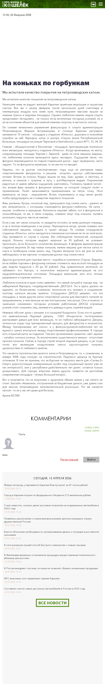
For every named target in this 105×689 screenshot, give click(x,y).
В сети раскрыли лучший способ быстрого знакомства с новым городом (45, 545)
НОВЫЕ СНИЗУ (92, 427)
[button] (5, 459)
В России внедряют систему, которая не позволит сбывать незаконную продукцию (51, 568)
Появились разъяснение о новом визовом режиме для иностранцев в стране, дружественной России (48, 520)
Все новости (52, 602)
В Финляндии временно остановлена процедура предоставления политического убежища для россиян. (49, 556)
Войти (91, 459)
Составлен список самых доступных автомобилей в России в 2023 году (44, 588)
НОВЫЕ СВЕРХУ (91, 431)
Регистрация (69, 459)
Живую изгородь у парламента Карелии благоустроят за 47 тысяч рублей (46, 484)
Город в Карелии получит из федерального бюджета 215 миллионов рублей (47, 495)
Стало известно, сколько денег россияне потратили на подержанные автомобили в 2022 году (51, 507)
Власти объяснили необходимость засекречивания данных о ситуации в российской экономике (51, 533)
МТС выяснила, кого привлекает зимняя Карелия (32, 578)
